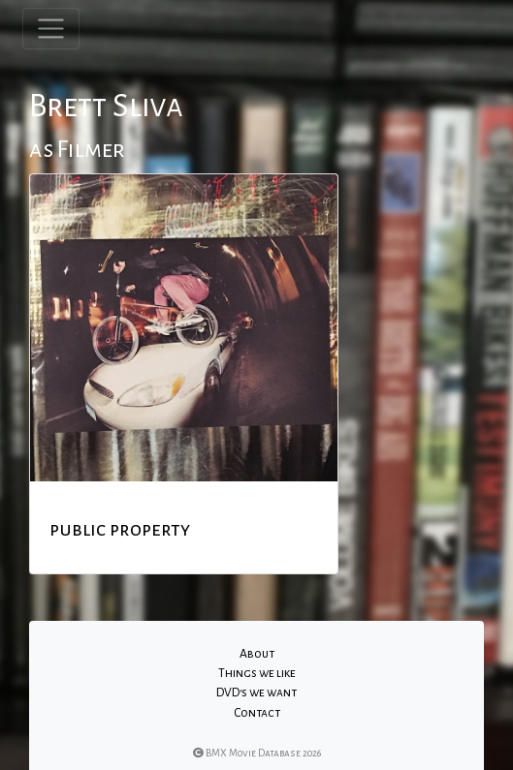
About (257, 654)
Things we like (257, 673)
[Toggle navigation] (51, 28)
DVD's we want (256, 692)
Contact (257, 713)
